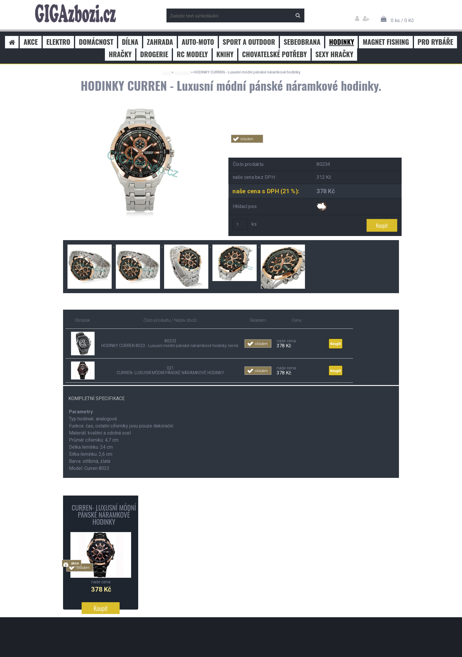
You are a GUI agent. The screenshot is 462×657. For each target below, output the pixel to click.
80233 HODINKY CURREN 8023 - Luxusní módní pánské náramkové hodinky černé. (170, 343)
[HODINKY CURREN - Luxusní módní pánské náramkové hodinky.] (141, 108)
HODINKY (182, 72)
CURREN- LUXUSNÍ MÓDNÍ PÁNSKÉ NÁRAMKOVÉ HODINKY (104, 514)
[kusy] (240, 224)
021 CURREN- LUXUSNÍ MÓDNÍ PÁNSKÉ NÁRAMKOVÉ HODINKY (170, 370)
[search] (298, 15)
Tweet (315, 146)
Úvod (166, 72)
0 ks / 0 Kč (402, 20)
